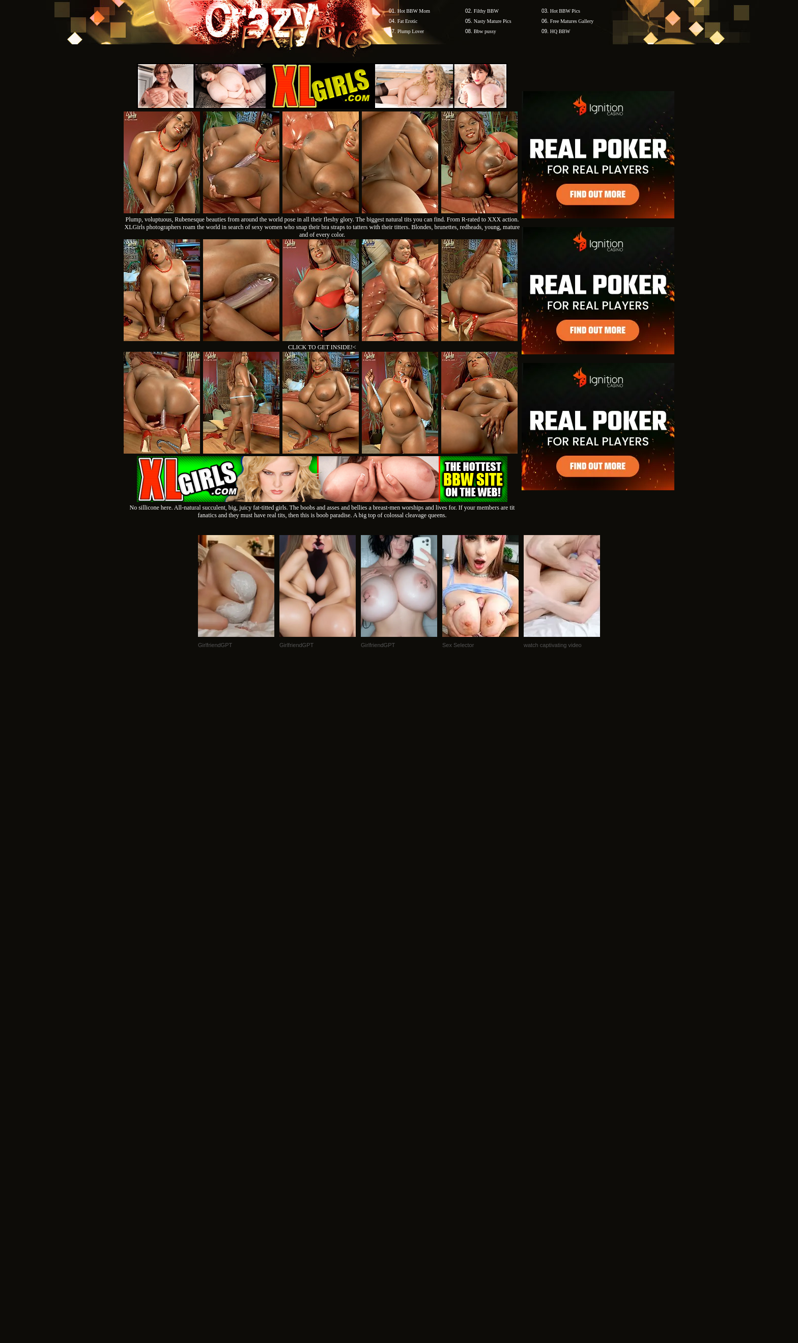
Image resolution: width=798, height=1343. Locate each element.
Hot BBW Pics (565, 11)
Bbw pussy (485, 31)
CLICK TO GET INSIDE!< (322, 347)
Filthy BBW (486, 11)
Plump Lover (410, 31)
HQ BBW (560, 31)
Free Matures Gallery (572, 21)
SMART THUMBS (417, 1149)
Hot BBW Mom (413, 11)
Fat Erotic (407, 21)
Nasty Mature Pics (492, 21)
